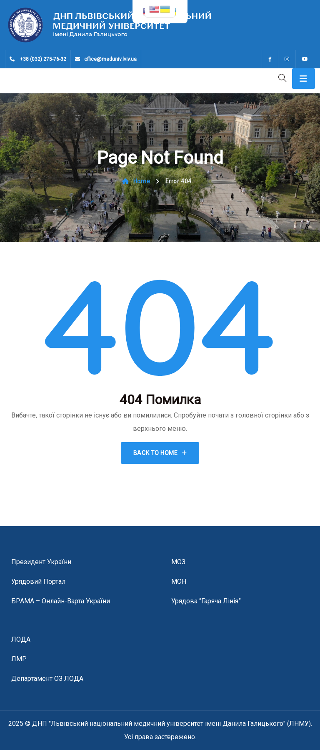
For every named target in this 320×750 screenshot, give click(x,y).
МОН (178, 581)
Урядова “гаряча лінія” (206, 601)
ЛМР (19, 659)
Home (136, 181)
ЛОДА (20, 639)
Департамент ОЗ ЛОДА (47, 678)
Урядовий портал (38, 581)
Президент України (41, 562)
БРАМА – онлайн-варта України (60, 601)
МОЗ (178, 562)
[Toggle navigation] (303, 78)
